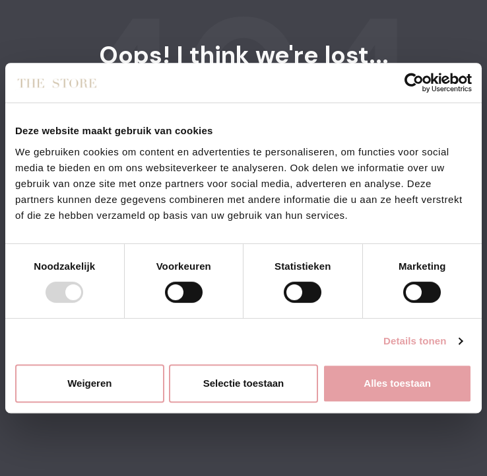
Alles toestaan (397, 383)
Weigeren (89, 383)
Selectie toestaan (243, 383)
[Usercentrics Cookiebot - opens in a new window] (414, 83)
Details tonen (414, 340)
